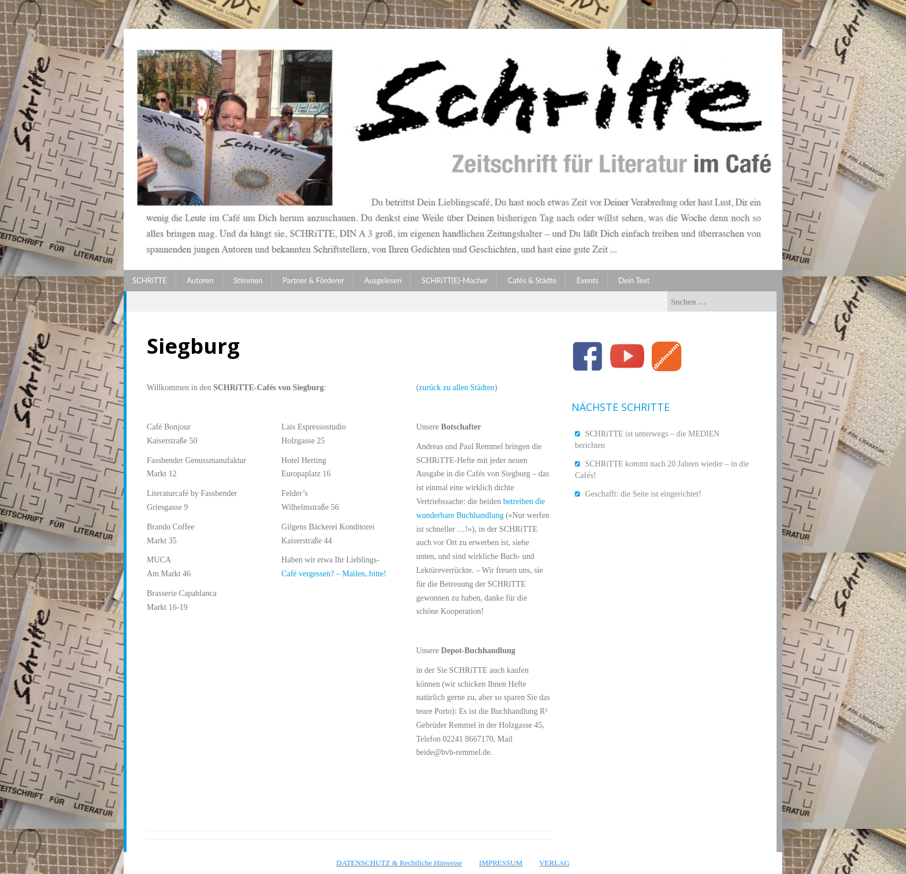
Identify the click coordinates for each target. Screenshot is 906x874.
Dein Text (633, 280)
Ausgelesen (383, 280)
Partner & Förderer (313, 280)
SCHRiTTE (149, 280)
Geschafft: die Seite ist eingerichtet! (643, 494)
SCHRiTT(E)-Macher (454, 280)
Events (588, 280)
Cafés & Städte (532, 280)
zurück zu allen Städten (457, 387)
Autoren (200, 280)
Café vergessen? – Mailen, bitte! (333, 573)
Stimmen (247, 280)
